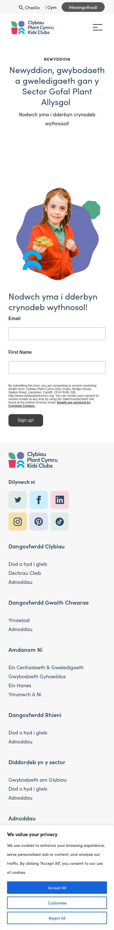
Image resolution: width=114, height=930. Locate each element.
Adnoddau (20, 582)
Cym (52, 7)
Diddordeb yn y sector (36, 762)
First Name (20, 356)
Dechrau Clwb (24, 573)
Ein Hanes (19, 685)
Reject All (57, 918)
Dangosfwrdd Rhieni (34, 714)
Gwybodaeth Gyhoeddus (37, 676)
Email (14, 322)
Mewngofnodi (83, 7)
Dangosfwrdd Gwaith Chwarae (48, 602)
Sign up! (25, 424)
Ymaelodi (19, 620)
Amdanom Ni (25, 649)
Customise (57, 903)
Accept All (57, 887)
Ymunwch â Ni (24, 694)
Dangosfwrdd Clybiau (36, 546)
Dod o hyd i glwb (27, 564)
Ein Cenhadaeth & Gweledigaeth (46, 667)
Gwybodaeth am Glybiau (37, 779)
